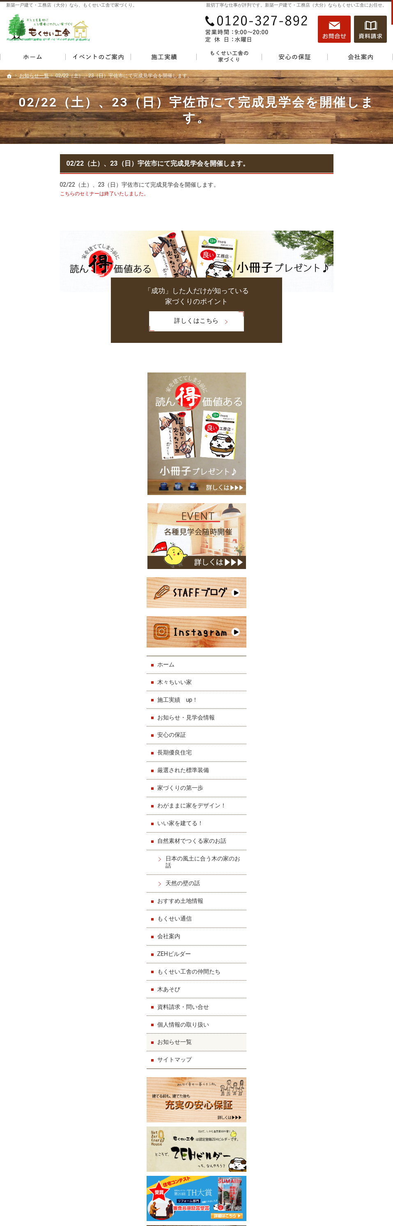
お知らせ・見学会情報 (331, 489)
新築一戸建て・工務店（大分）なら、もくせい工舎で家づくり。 (71, 5)
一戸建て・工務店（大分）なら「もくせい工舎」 (308, 1200)
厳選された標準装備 (328, 542)
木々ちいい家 (320, 453)
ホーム (311, 436)
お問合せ (334, 29)
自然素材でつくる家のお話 (337, 612)
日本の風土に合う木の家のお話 (345, 634)
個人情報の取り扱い (328, 796)
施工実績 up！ (323, 471)
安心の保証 (317, 506)
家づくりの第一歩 (326, 559)
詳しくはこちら (130, 321)
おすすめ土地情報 (326, 672)
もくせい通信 (320, 690)
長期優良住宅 (320, 524)
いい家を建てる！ (326, 594)
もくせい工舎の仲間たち (334, 743)
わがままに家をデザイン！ (337, 577)
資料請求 (370, 29)
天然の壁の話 (328, 654)
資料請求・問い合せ (328, 778)
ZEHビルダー (319, 725)
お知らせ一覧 (320, 813)
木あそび (314, 760)
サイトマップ (320, 831)
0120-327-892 (257, 29)
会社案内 (314, 707)
